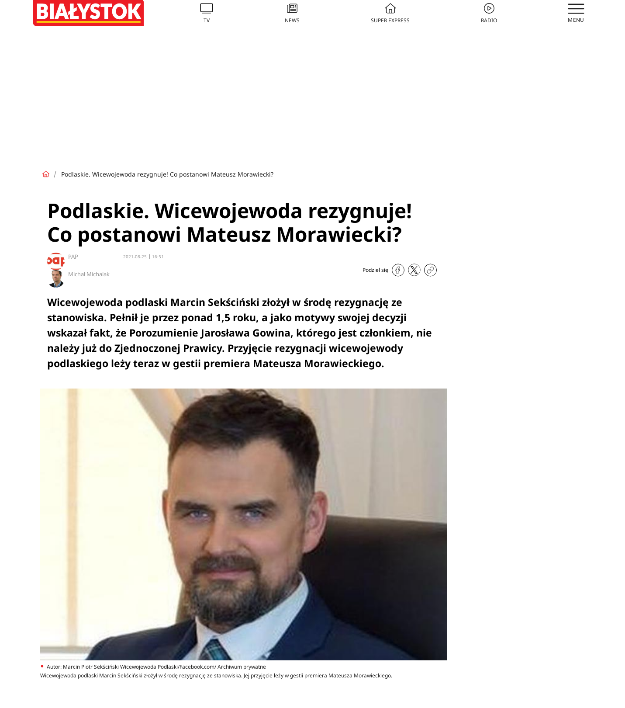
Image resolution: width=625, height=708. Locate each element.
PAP (73, 256)
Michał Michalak (89, 274)
